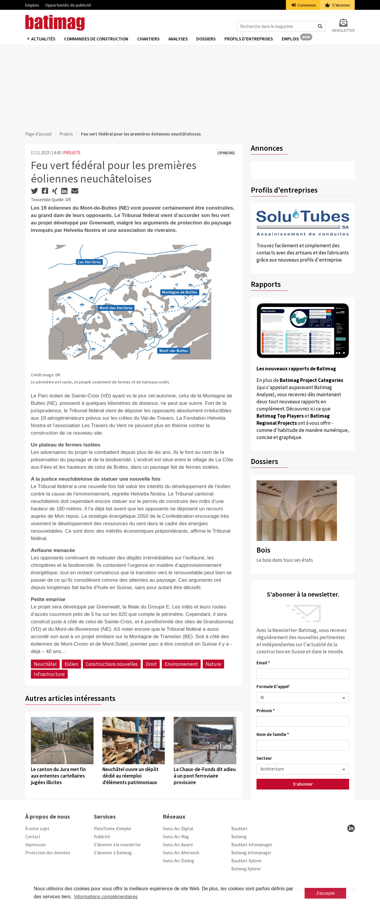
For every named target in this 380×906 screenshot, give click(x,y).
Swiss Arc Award (178, 844)
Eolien (71, 664)
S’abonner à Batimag (113, 852)
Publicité (102, 836)
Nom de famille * (272, 734)
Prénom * (265, 710)
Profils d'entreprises (249, 39)
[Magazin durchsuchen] (281, 26)
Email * (263, 663)
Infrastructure (49, 674)
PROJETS (71, 152)
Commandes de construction (96, 39)
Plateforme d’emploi (112, 828)
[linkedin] (351, 828)
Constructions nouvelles (112, 664)
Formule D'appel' (273, 686)
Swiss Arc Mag (176, 836)
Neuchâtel (45, 664)
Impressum (35, 844)
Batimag (239, 836)
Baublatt (239, 828)
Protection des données (47, 852)
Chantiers (148, 39)
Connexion (304, 5)
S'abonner (337, 5)
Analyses (178, 39)
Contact (32, 836)
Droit (151, 664)
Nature (213, 664)
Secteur (264, 758)
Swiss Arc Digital (178, 828)
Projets (66, 134)
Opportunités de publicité (68, 5)
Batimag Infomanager (251, 852)
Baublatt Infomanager (251, 844)
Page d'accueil (38, 134)
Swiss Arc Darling (178, 860)
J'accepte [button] (325, 893)
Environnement (181, 664)
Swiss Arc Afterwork (181, 852)
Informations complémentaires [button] (105, 896)
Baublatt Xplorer (246, 860)
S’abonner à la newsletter (117, 844)
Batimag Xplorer (246, 869)
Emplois (32, 5)
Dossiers (206, 39)
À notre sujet (37, 828)
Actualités (43, 39)
